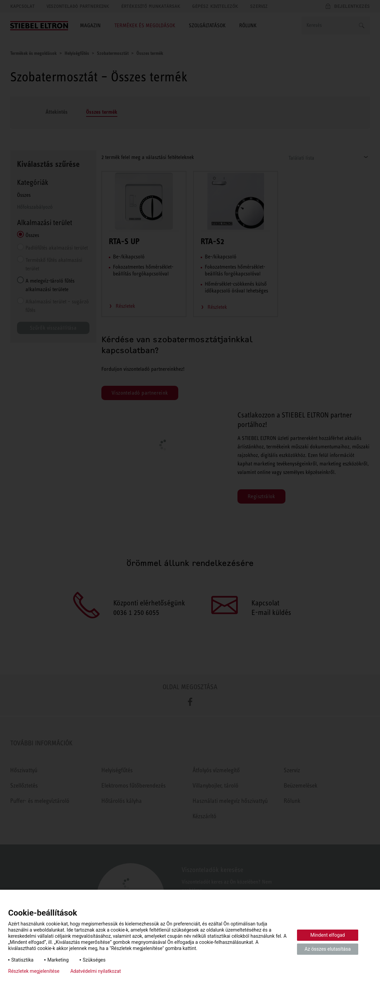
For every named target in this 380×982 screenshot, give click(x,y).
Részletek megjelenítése (34, 971)
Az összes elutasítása (327, 949)
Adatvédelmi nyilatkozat (95, 971)
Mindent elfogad (327, 935)
